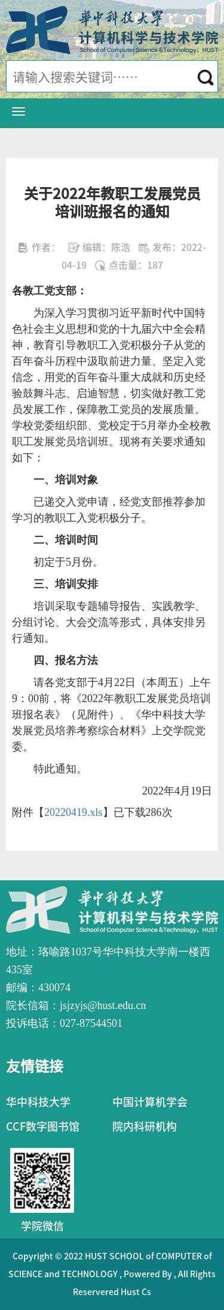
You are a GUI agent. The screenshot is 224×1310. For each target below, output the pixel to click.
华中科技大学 (38, 1102)
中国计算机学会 (150, 1102)
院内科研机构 (144, 1126)
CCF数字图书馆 (42, 1126)
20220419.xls (73, 812)
